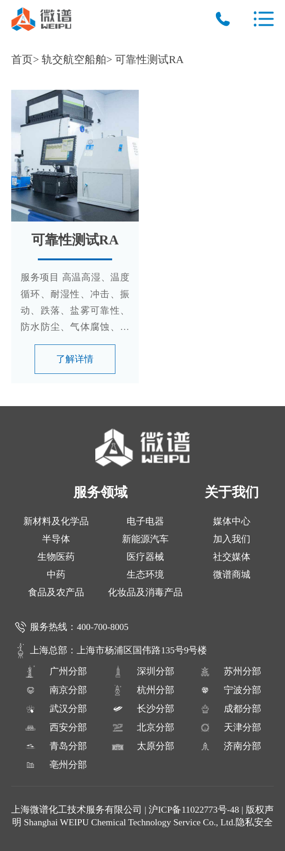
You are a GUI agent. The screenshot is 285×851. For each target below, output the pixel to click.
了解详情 (74, 359)
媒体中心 (231, 521)
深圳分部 (142, 672)
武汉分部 (55, 709)
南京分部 (55, 690)
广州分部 (55, 672)
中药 (56, 574)
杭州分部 (142, 690)
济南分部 (230, 746)
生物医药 (56, 557)
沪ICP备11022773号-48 (194, 810)
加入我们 (231, 539)
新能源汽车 (145, 539)
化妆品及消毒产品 (145, 592)
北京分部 (142, 728)
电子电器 (145, 521)
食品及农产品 (56, 592)
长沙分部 (142, 709)
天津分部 (230, 728)
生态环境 (145, 574)
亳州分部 (55, 765)
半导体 (56, 539)
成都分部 (230, 709)
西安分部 (55, 728)
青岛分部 (55, 746)
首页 (22, 59)
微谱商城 (231, 574)
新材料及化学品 (56, 521)
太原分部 (142, 746)
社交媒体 (231, 557)
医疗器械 (145, 557)
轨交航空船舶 (74, 59)
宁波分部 (230, 690)
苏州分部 (230, 672)
